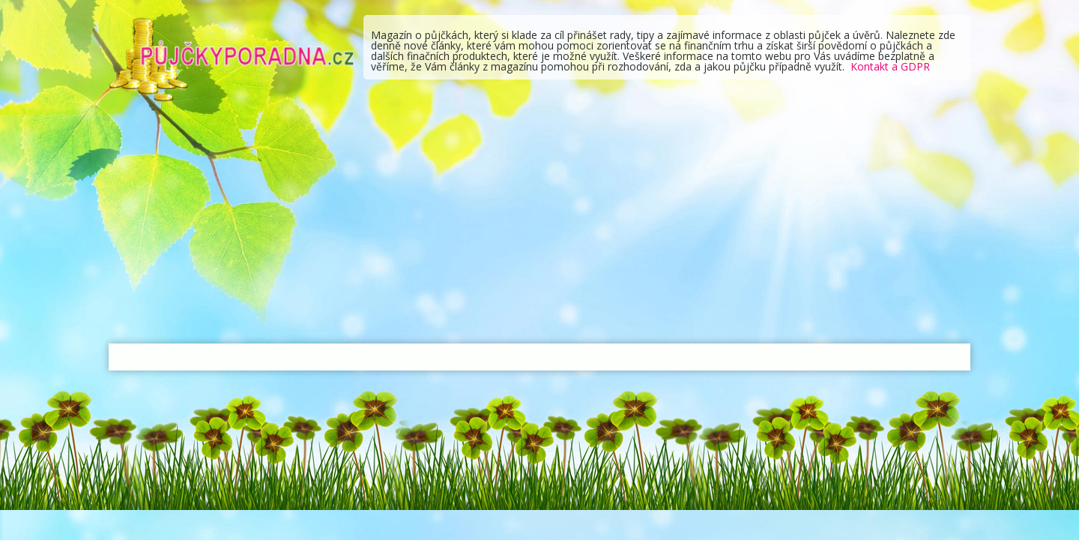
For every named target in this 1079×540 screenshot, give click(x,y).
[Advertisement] (539, 223)
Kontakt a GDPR (890, 66)
